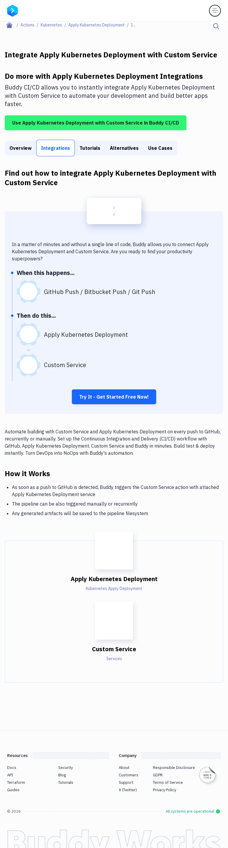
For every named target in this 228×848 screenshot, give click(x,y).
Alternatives (124, 148)
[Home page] (12, 25)
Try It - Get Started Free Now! (114, 397)
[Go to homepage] (12, 10)
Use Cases (160, 148)
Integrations (55, 148)
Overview (20, 148)
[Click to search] (216, 26)
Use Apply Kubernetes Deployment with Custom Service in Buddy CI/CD (95, 123)
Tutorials (90, 148)
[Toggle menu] (215, 11)
